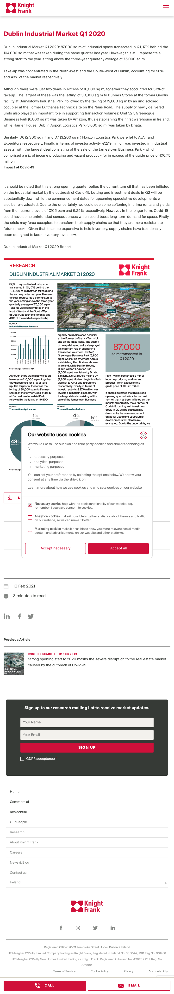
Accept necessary (55, 548)
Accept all (118, 548)
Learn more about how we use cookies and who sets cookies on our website (85, 488)
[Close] (143, 435)
